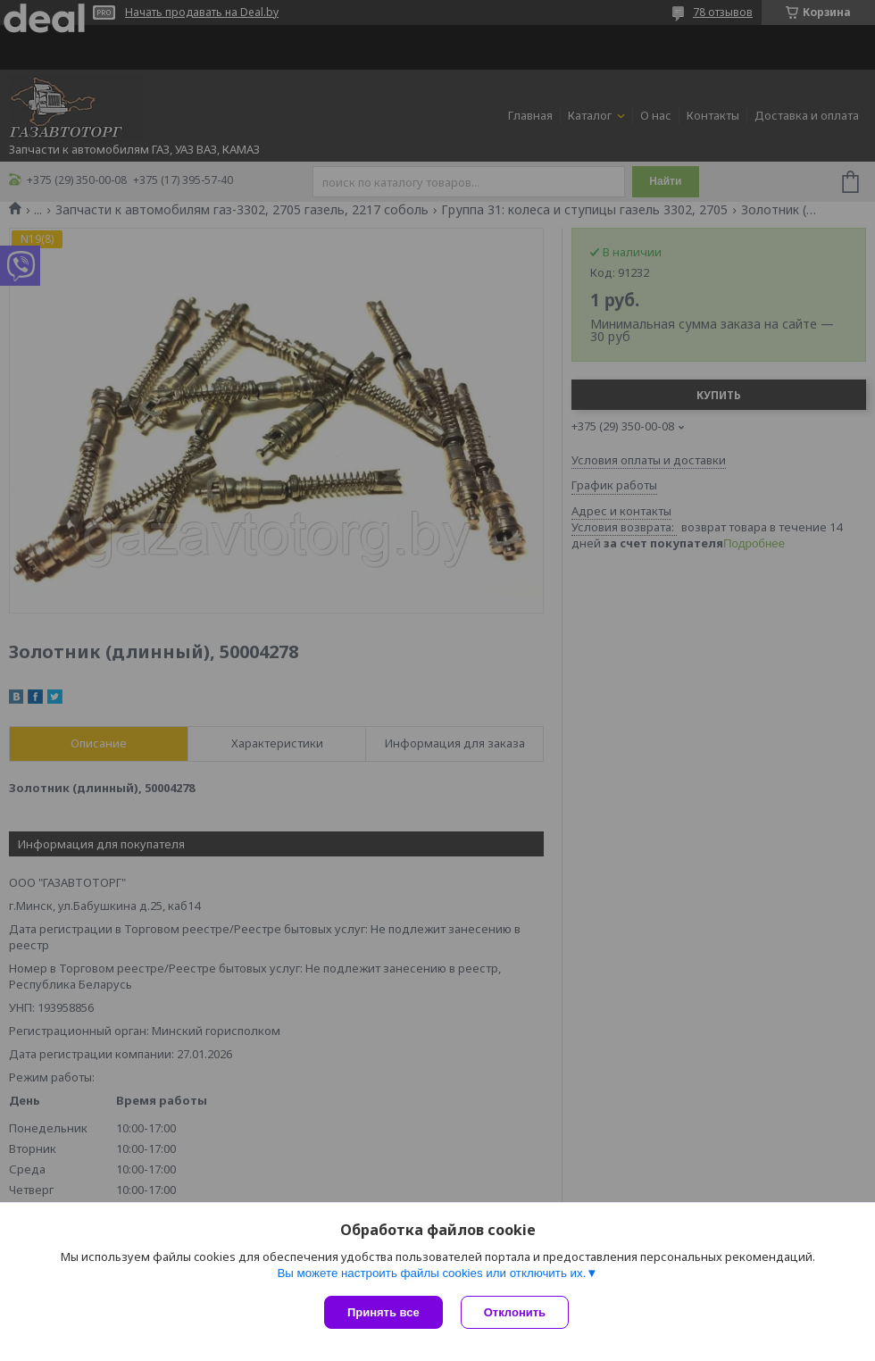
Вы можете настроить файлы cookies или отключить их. (431, 1273)
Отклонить (515, 1312)
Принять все (383, 1312)
